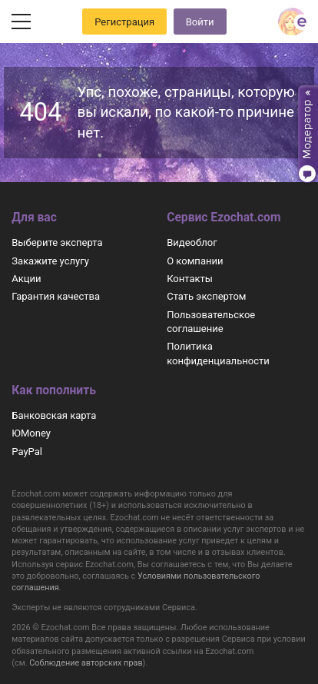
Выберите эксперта (57, 242)
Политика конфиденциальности (218, 353)
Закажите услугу (50, 261)
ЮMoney (31, 433)
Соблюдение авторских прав (85, 663)
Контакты (190, 278)
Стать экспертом (206, 296)
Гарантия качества (56, 296)
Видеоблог (192, 242)
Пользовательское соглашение (211, 321)
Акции (26, 278)
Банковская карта (54, 415)
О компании (195, 261)
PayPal (27, 451)
